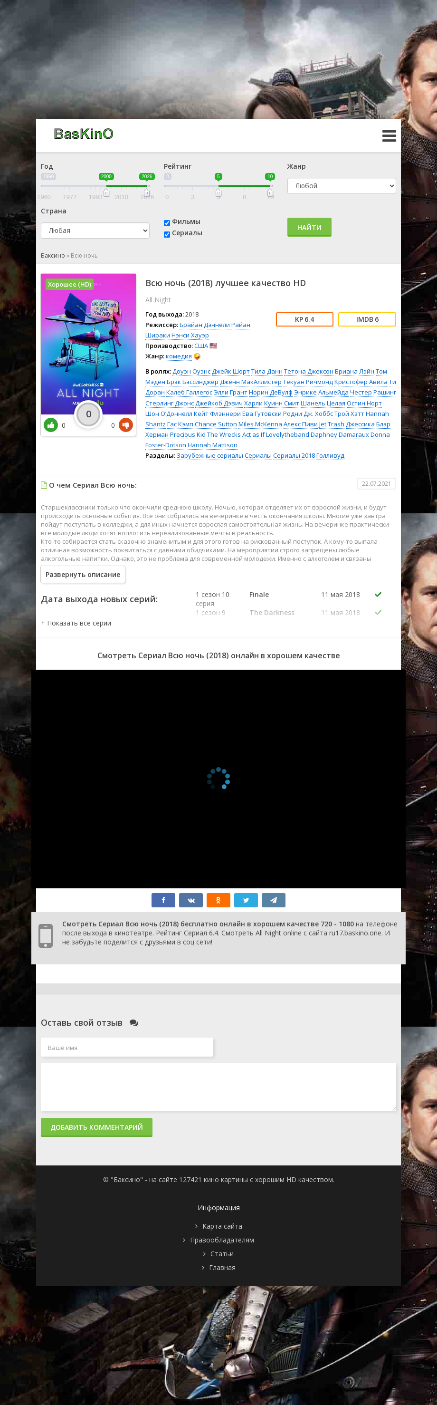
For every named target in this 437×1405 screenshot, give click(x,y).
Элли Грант (230, 392)
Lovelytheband (287, 434)
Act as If (253, 434)
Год (47, 166)
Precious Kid (188, 434)
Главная (222, 1267)
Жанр (296, 166)
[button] (76, 622)
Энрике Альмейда (321, 392)
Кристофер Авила (361, 381)
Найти (309, 227)
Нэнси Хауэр (190, 335)
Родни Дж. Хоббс (308, 413)
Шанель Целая (323, 403)
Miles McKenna (260, 424)
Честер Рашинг (373, 392)
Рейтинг (177, 166)
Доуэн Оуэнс (191, 371)
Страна (53, 210)
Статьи (222, 1253)
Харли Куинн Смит (271, 403)
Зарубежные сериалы (210, 455)
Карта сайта (222, 1226)
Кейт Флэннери (217, 413)
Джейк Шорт (231, 371)
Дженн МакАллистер (251, 381)
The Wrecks (224, 434)
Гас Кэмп (180, 424)
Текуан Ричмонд (308, 381)
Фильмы (186, 221)
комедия (179, 356)
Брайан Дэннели (205, 324)
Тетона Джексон (308, 371)
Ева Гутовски (262, 413)
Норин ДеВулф (271, 392)
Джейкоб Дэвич (219, 403)
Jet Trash (331, 424)
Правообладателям (222, 1239)
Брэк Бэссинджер (192, 381)
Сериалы (187, 232)
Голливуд (330, 455)
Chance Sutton (216, 424)
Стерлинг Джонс (169, 403)
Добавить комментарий (96, 1127)
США (201, 345)
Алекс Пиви (301, 424)
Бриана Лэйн (354, 371)
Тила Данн (267, 371)
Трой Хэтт (349, 413)
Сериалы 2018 (294, 455)
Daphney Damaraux (340, 434)
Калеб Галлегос (189, 392)
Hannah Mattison (213, 445)
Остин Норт (364, 403)
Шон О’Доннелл (168, 413)
